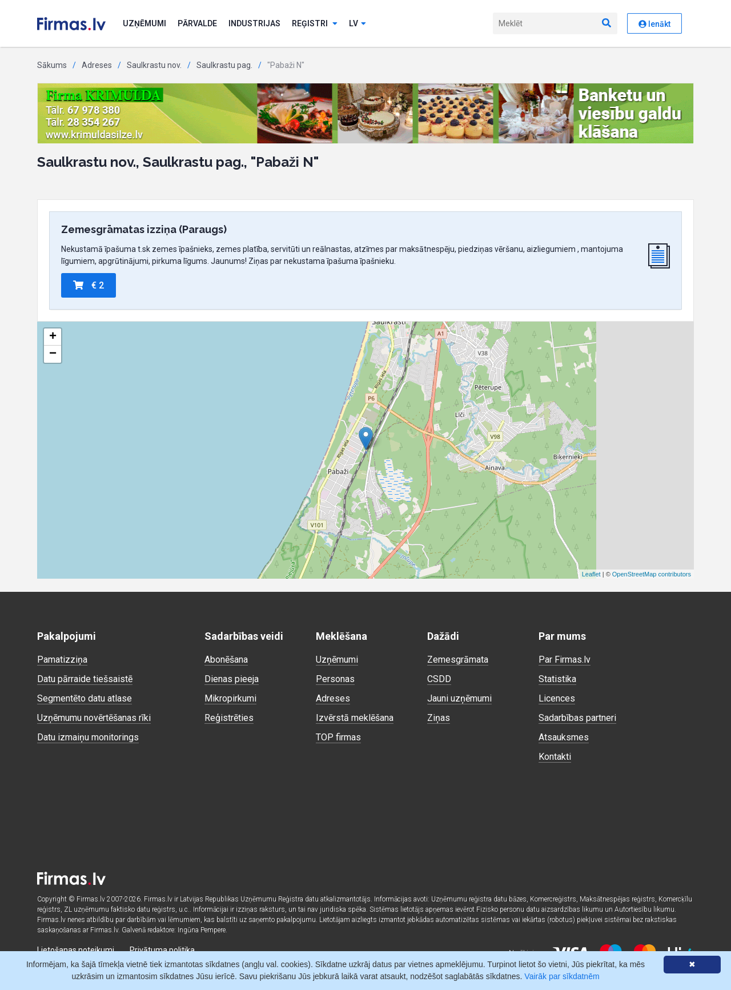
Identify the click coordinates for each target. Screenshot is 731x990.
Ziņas (438, 717)
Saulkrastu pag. (224, 65)
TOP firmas (338, 737)
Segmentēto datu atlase (84, 698)
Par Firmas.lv (565, 659)
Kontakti (555, 756)
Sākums (52, 65)
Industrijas (254, 23)
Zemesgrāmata (457, 659)
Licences (557, 698)
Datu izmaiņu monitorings (88, 737)
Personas (335, 679)
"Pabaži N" (285, 65)
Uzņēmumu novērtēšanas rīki (94, 717)
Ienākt (654, 24)
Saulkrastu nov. (154, 65)
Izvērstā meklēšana (354, 717)
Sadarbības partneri (577, 717)
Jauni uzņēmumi (459, 698)
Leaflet (591, 574)
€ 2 (88, 285)
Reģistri (315, 23)
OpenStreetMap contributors (651, 574)
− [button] (53, 354)
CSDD (439, 679)
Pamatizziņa (62, 659)
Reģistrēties (229, 717)
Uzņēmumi (144, 23)
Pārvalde (197, 23)
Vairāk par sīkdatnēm (561, 976)
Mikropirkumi (230, 698)
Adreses (97, 65)
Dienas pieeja (231, 679)
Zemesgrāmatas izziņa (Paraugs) (144, 229)
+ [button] (53, 337)
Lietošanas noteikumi (75, 950)
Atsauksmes (564, 737)
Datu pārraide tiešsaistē (84, 679)
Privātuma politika (162, 950)
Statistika (557, 679)
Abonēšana (226, 659)
